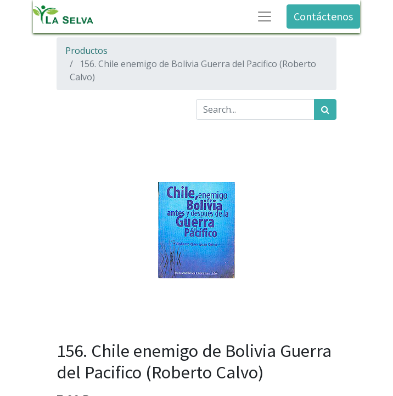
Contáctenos (323, 16)
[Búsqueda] (325, 109)
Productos (86, 51)
